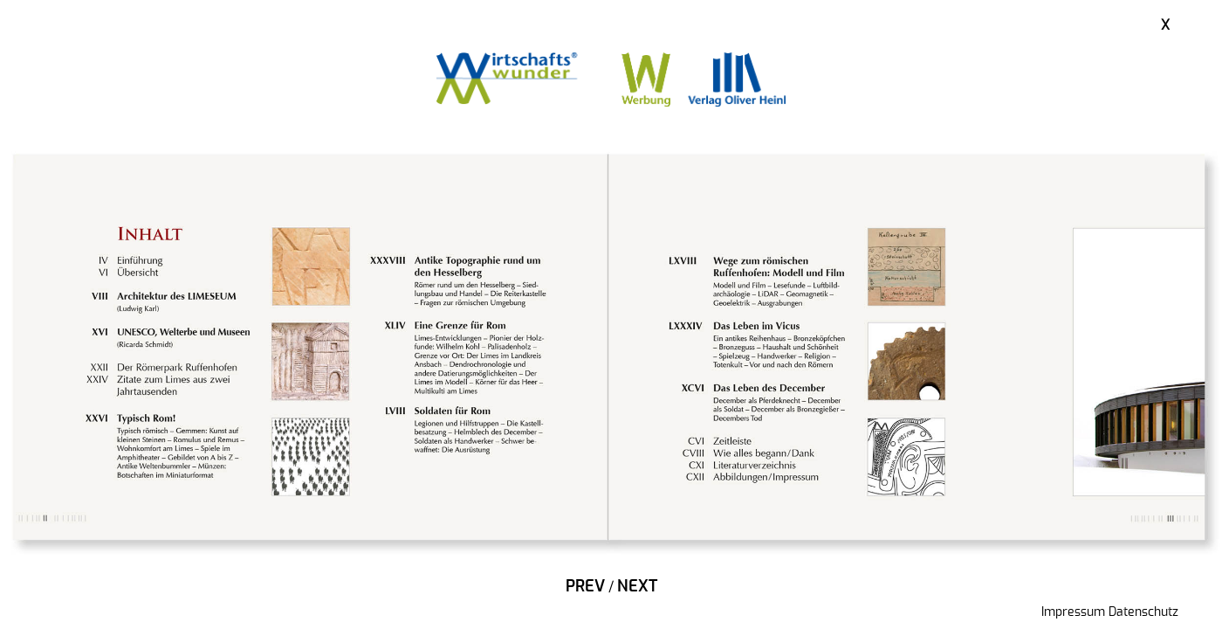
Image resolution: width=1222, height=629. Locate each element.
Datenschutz (1143, 612)
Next (637, 587)
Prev (585, 587)
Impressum (1073, 612)
